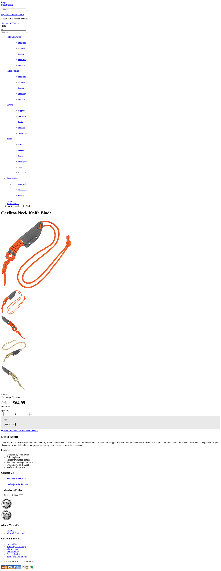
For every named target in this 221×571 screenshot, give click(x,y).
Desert (16, 397)
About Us (11, 530)
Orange (6, 397)
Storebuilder (7, 5)
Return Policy (13, 551)
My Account (12, 549)
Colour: (4, 394)
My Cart (12, 14)
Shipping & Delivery (16, 546)
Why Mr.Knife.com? (16, 533)
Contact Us (12, 544)
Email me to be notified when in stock (19, 430)
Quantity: (5, 410)
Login (3, 2)
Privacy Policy (13, 554)
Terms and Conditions (17, 557)
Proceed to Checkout (11, 23)
